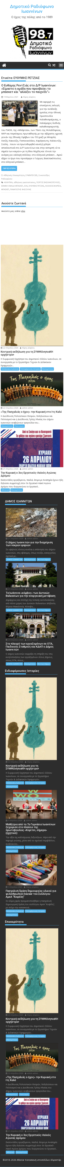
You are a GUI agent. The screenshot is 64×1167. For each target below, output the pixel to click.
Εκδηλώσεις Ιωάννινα (10, 369)
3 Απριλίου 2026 (14, 820)
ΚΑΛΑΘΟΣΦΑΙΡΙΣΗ (53, 186)
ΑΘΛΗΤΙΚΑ (8, 182)
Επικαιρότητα (18, 175)
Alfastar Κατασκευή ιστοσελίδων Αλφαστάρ (39, 1159)
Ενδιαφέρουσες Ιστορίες (30, 369)
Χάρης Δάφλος (28, 97)
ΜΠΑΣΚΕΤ (5, 189)
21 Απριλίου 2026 (9, 469)
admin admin (26, 408)
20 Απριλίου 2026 (14, 640)
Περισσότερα (9, 168)
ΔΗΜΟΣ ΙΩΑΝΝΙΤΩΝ (14, 559)
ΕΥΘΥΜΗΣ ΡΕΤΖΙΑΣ (36, 186)
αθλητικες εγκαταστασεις (24, 182)
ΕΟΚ (26, 186)
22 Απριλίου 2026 (9, 348)
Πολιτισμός (19, 426)
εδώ (23, 211)
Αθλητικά (7, 175)
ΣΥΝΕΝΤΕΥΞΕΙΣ (31, 175)
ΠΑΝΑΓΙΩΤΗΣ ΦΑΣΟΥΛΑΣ (20, 189)
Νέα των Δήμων (44, 559)
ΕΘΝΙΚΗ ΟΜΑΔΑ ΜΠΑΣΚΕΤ (12, 186)
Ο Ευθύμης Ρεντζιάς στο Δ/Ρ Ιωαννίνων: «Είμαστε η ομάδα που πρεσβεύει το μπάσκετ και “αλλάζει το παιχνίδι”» (28, 89)
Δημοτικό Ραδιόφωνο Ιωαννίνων (32, 9)
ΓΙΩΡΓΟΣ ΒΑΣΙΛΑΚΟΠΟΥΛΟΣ (48, 182)
